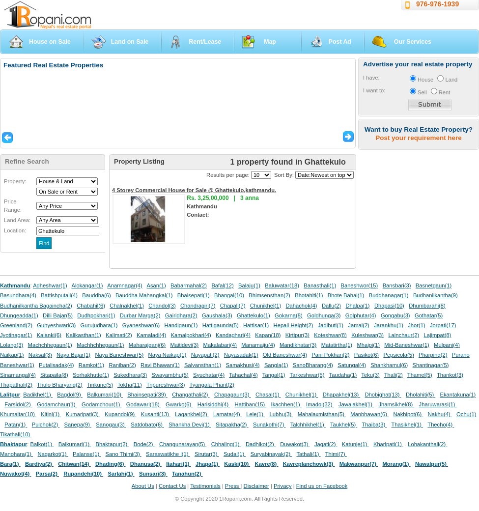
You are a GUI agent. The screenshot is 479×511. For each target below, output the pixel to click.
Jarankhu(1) (388, 325)
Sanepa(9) (77, 424)
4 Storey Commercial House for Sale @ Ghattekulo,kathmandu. (194, 190)
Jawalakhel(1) (356, 404)
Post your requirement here (418, 138)
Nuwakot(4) (15, 474)
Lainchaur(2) (403, 335)
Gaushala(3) (217, 315)
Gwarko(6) (179, 404)
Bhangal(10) (229, 295)
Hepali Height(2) (293, 325)
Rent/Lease (205, 41)
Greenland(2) (16, 325)
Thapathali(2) (16, 385)
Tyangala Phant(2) (212, 385)
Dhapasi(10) (389, 306)
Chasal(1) (268, 394)
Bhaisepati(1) (193, 295)
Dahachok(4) (301, 306)
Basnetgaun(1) (433, 285)
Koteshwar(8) (330, 335)
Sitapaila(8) (54, 375)
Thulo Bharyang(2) (60, 385)
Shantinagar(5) (431, 365)
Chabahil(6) (91, 306)
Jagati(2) (326, 444)
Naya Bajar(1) (73, 355)
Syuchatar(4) (209, 375)
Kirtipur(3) (297, 335)
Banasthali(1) (320, 285)
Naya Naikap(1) (167, 355)
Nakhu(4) (440, 414)
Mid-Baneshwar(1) (406, 345)
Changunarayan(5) (182, 444)
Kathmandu (15, 285)
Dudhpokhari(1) (96, 315)
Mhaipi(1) (368, 345)
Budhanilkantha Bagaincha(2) (36, 306)
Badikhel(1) (38, 394)
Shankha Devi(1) (190, 424)
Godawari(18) (143, 404)
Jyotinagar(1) (16, 335)
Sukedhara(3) (130, 375)
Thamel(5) (419, 375)
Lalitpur (10, 394)
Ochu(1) (466, 414)
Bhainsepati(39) (147, 394)
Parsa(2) (47, 474)
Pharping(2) (433, 355)
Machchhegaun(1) (50, 345)
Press (233, 486)
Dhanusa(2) (146, 464)
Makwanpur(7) (358, 464)
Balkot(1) (42, 444)
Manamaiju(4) (258, 345)
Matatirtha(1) (336, 345)
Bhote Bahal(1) (346, 295)
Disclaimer (256, 486)
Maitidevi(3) (184, 345)
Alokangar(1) (87, 285)
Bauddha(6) (96, 295)
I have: (371, 78)
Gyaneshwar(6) (141, 325)
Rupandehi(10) (83, 474)
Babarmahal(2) (188, 285)
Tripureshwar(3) (165, 385)
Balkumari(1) (74, 444)
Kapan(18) (268, 335)
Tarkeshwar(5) (307, 375)
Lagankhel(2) (191, 414)
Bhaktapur (13, 444)
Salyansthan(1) (202, 365)
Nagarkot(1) (53, 454)
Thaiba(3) (374, 424)
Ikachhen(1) (286, 404)
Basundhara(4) (18, 295)
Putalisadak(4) (56, 365)
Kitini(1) (51, 414)
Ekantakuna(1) (458, 394)
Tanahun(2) (187, 474)
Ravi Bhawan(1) (160, 365)
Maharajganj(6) (147, 345)
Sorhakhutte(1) (91, 375)
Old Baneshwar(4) (285, 355)
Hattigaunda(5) (220, 325)
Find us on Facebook (321, 486)
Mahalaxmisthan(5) (322, 414)
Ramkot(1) (91, 365)
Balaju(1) (249, 285)
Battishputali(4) (59, 295)
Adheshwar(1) (50, 285)
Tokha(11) (129, 385)
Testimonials (205, 486)
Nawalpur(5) (431, 464)
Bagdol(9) (70, 394)
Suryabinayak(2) (271, 454)
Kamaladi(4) (151, 335)
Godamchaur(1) (57, 404)
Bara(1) (10, 464)
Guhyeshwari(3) (56, 325)
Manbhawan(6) (369, 414)
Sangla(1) (276, 365)
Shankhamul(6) (389, 365)
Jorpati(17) (443, 325)
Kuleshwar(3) (367, 335)
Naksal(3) (40, 355)
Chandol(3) (161, 306)
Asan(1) (156, 285)
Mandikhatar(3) (298, 345)
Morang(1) (396, 464)
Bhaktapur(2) (112, 444)
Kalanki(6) (49, 335)
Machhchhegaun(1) (100, 345)
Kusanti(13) (155, 414)
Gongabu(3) (395, 315)
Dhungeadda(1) (19, 315)
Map (270, 41)
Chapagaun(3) (232, 394)
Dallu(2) (331, 306)
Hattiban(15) (251, 404)
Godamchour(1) (101, 404)
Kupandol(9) (120, 414)
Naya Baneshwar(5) (119, 355)
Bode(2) (144, 444)
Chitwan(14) (74, 464)
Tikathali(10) (15, 434)
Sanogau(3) (111, 424)
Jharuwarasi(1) (438, 404)
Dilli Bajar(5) (58, 315)
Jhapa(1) (208, 464)
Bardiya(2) (39, 464)
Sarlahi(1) (121, 474)
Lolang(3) (11, 345)
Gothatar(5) (429, 315)
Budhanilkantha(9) (435, 295)
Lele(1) (255, 414)
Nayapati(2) (205, 355)
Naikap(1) (12, 355)
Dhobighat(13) (383, 394)
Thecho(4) (440, 424)
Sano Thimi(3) (123, 454)
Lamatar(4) (227, 414)
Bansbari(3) (397, 285)
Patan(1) (15, 424)
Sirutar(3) (207, 454)
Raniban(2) (122, 365)
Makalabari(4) (220, 345)
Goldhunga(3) (323, 315)
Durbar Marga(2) (140, 315)
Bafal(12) (222, 285)
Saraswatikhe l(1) (168, 454)
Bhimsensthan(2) (269, 295)
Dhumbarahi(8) (427, 306)
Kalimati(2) (119, 335)
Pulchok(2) (46, 424)
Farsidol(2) (18, 404)
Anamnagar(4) (124, 285)
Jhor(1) (416, 325)
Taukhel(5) (343, 424)
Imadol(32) (320, 404)
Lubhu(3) (281, 414)
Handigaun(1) (181, 325)
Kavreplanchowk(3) (309, 464)
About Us (143, 486)
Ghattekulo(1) (253, 315)
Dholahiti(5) (420, 394)
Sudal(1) (235, 454)
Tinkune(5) (100, 385)
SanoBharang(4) (313, 365)
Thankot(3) (450, 375)
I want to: (374, 90)
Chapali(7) (233, 306)
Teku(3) (370, 375)
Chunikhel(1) (265, 306)
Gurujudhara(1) (99, 325)
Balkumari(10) (105, 394)
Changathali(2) (191, 394)
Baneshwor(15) (359, 285)
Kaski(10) (237, 464)
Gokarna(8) (289, 315)
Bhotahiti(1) (309, 295)
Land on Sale (130, 41)
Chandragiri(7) (198, 306)
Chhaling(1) (226, 444)
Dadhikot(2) (261, 444)
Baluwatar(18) (282, 285)
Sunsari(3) (153, 474)
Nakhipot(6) (408, 414)
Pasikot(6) (366, 355)
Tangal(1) (273, 375)
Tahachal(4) (243, 375)
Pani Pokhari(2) (330, 355)
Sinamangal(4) (18, 375)
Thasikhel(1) (407, 424)
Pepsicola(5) (398, 355)
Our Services (412, 41)
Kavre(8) (267, 464)
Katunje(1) (355, 444)
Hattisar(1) (256, 325)
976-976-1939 (437, 4)
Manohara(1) (16, 454)
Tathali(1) (308, 454)
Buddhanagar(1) (389, 295)
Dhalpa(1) (357, 306)
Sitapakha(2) (232, 424)
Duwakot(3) (295, 444)
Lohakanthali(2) (427, 444)
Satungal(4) (352, 365)
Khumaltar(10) (18, 414)
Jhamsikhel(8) (396, 404)
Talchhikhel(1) (308, 424)
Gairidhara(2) (181, 315)
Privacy (283, 486)
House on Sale (50, 41)
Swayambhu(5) (169, 375)
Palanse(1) (87, 454)
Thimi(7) (336, 454)
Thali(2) (393, 375)
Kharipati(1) (388, 444)
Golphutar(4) (360, 315)
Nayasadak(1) (241, 355)
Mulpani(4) (447, 345)
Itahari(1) (178, 464)
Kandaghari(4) (233, 335)
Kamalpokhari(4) (191, 335)
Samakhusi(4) (243, 365)
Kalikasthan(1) (83, 335)
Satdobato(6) (147, 424)
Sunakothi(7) (269, 424)
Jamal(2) (358, 325)
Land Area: (17, 220)
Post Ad (340, 41)
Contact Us (172, 486)
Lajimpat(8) (437, 335)
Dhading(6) (110, 464)
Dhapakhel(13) (342, 394)
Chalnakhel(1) (127, 306)
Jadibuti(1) (330, 325)
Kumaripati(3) (83, 414)
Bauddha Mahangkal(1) (143, 295)
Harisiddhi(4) (213, 404)
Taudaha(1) (343, 375)
